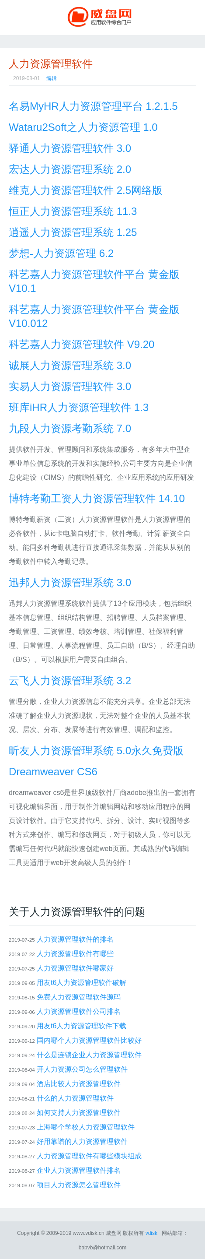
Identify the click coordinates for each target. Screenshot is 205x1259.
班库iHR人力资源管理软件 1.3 (79, 407)
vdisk (151, 1233)
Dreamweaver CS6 (53, 771)
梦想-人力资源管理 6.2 (61, 253)
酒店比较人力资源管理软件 (79, 1083)
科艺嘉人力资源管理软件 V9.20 (81, 344)
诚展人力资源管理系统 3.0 (70, 365)
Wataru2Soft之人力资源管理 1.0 (83, 127)
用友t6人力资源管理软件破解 (81, 982)
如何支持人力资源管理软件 (79, 1112)
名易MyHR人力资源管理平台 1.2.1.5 (93, 106)
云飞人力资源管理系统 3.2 (70, 680)
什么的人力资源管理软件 (75, 1098)
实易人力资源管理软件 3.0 (70, 386)
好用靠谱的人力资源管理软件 (82, 1141)
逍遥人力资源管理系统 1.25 (73, 232)
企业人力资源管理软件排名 (79, 1170)
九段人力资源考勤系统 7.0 (70, 428)
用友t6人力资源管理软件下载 (81, 1026)
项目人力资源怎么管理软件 (79, 1185)
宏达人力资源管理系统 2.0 (70, 169)
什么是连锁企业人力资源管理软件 (89, 1055)
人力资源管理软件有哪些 (75, 953)
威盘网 (103, 17)
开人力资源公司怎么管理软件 (82, 1069)
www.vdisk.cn (88, 1233)
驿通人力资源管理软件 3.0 (70, 148)
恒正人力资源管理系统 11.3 (73, 211)
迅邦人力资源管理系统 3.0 (70, 582)
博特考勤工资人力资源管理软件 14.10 (97, 498)
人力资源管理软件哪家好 (75, 968)
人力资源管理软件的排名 (75, 939)
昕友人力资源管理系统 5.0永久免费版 (96, 750)
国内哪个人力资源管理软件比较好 (89, 1040)
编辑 (51, 78)
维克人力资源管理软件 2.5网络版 (86, 190)
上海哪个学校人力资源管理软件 (86, 1127)
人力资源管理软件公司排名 (79, 1011)
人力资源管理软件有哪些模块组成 (89, 1156)
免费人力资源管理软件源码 (79, 997)
